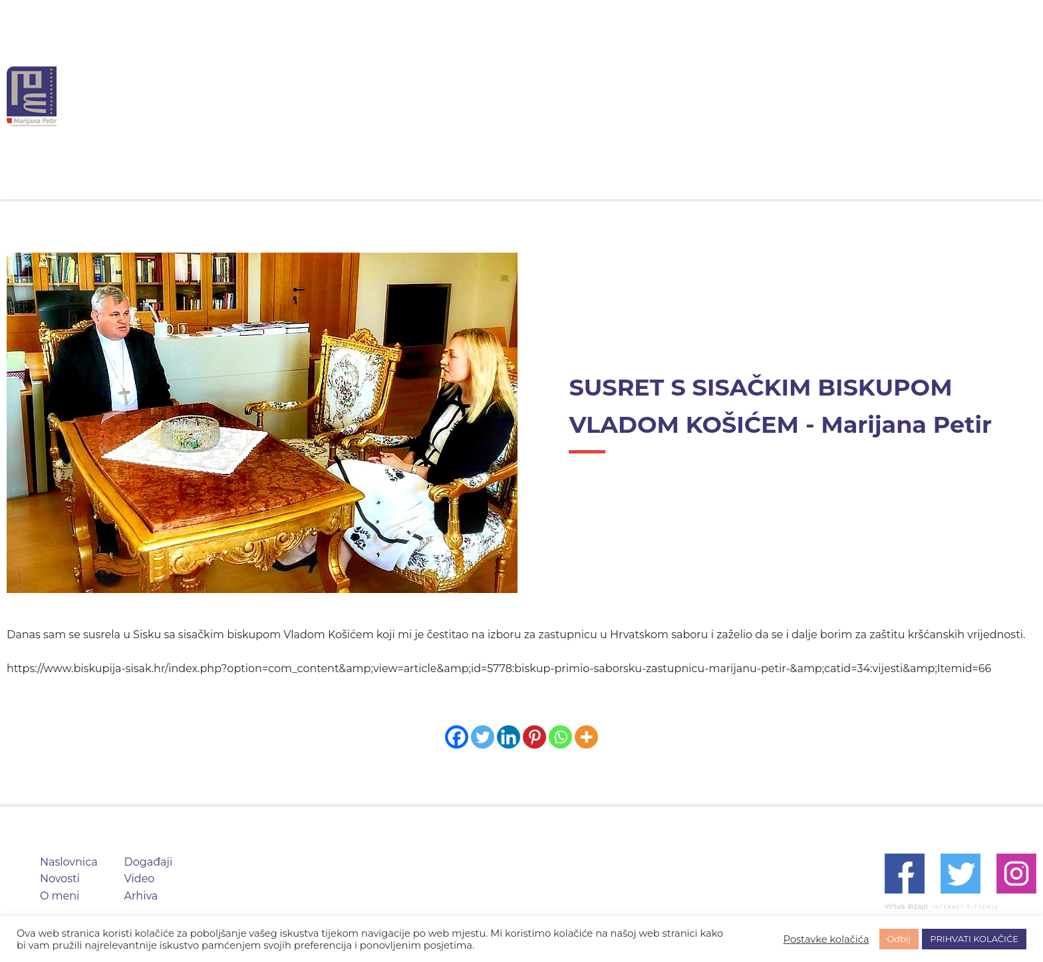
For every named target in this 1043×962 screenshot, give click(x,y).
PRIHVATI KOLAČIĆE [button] (974, 938)
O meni (542, 96)
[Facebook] (456, 737)
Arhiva (760, 96)
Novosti (468, 96)
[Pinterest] (534, 737)
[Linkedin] (508, 737)
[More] (586, 737)
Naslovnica (384, 96)
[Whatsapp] (560, 737)
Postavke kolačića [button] (826, 939)
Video (694, 96)
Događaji (620, 96)
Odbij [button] (899, 938)
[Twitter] (482, 737)
